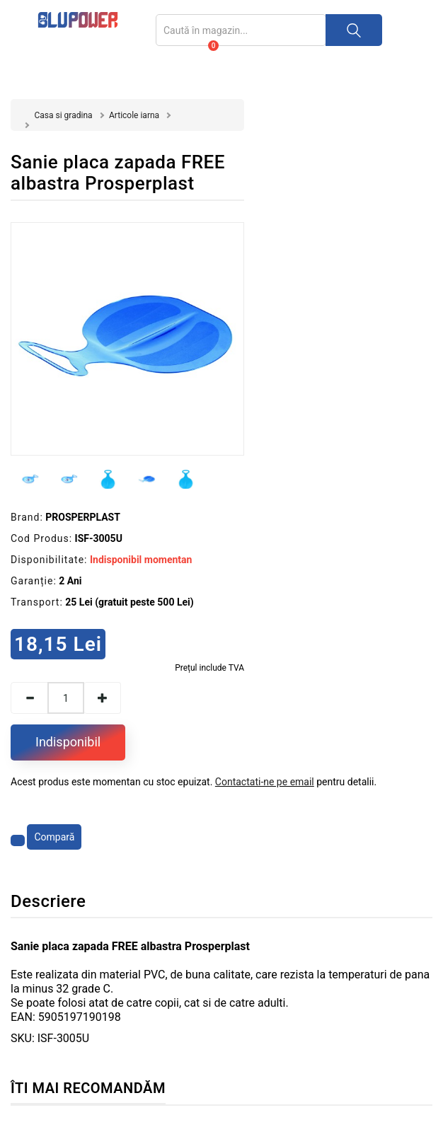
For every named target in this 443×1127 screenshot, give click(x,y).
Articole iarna (134, 115)
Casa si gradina (63, 115)
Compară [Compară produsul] (54, 837)
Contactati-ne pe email (264, 781)
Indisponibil (67, 741)
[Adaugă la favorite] (18, 840)
